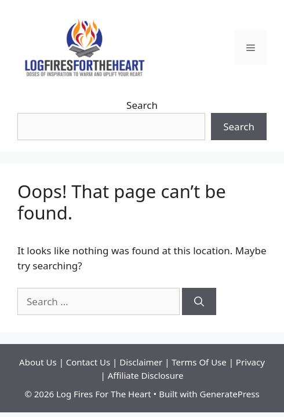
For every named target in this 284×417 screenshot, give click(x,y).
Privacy (250, 362)
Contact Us (89, 362)
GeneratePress (229, 394)
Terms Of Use (199, 362)
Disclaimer (142, 362)
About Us (39, 362)
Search (142, 105)
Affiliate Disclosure (146, 375)
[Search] (199, 302)
